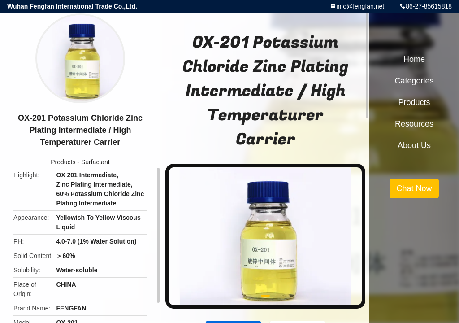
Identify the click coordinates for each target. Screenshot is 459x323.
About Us (414, 145)
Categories (413, 80)
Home (414, 59)
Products (63, 162)
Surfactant (95, 162)
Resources (414, 123)
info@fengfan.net (360, 6)
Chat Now (414, 188)
